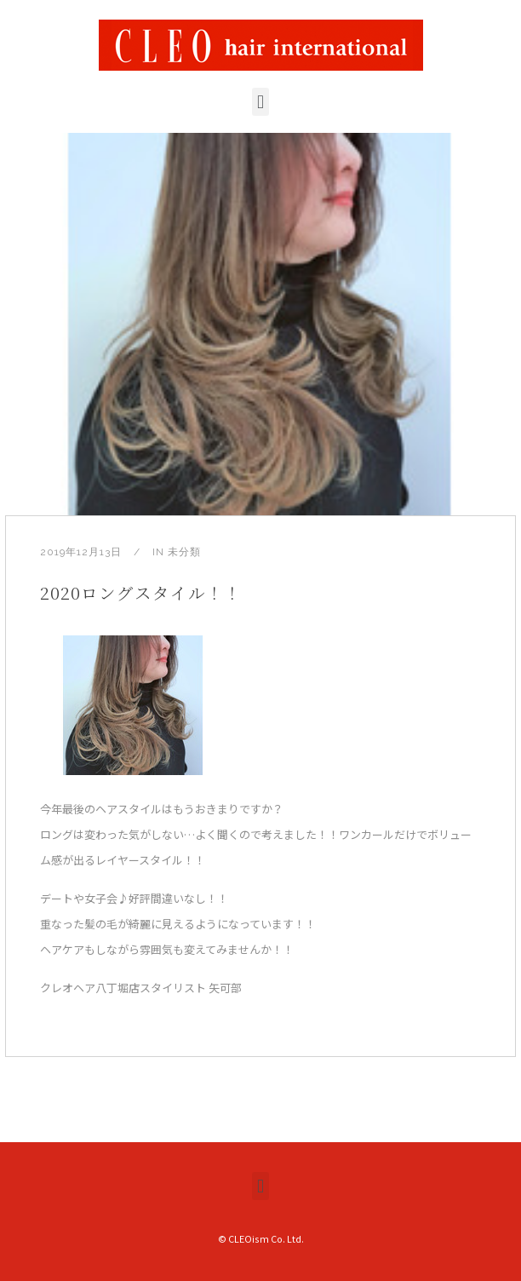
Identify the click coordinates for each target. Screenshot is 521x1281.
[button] (260, 102)
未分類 (184, 552)
